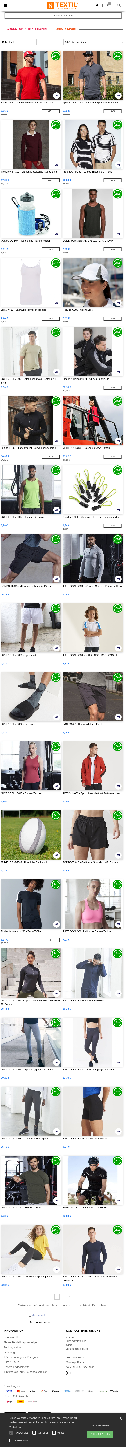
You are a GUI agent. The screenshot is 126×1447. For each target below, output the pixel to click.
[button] (97, 5)
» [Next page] (69, 1296)
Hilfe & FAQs (11, 1362)
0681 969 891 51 (76, 1357)
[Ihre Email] (60, 1315)
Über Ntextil (11, 1337)
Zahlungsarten (12, 1347)
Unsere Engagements (16, 1366)
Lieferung (9, 1352)
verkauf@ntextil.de (77, 1348)
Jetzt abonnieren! (41, 1322)
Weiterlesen (15, 1426)
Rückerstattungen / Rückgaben (22, 1357)
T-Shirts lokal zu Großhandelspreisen (25, 1371)
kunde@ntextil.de (76, 1341)
